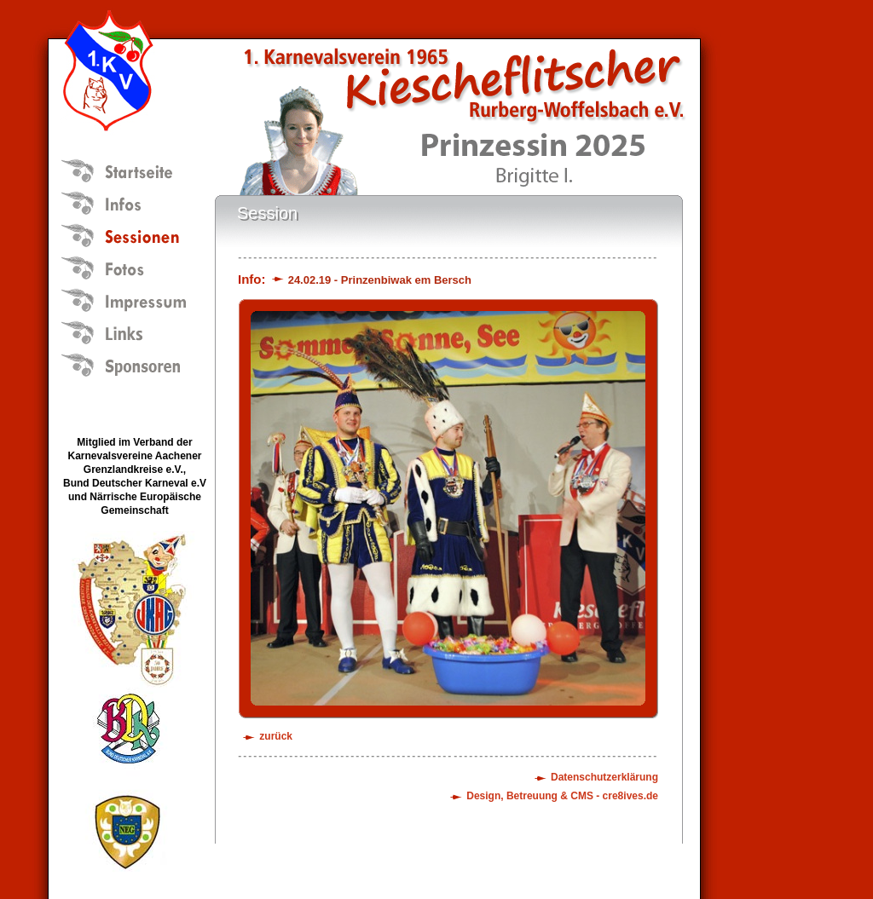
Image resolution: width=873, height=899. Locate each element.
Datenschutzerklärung (604, 777)
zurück (275, 736)
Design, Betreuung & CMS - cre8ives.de (562, 796)
